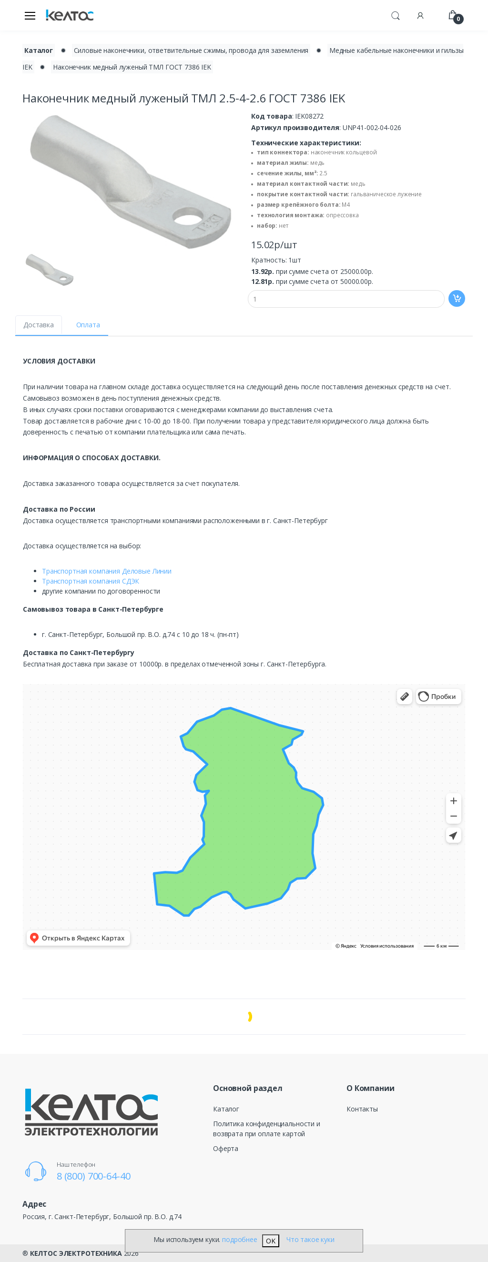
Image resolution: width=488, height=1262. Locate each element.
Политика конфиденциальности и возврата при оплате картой (266, 1128)
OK (270, 1240)
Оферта (225, 1148)
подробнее (239, 1239)
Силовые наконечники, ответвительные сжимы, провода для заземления (191, 50)
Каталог (226, 1108)
